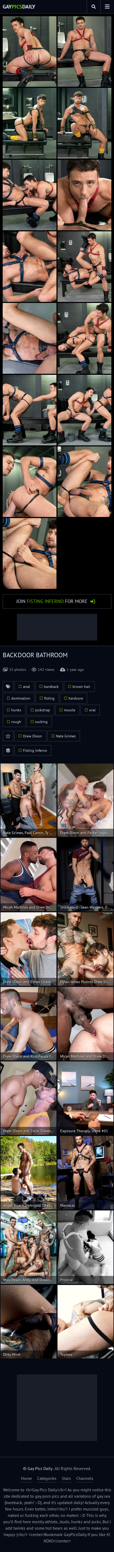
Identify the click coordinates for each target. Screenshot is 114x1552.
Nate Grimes (66, 736)
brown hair (81, 686)
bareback (51, 686)
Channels (84, 1478)
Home (26, 1478)
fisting (49, 698)
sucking (41, 721)
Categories (46, 1478)
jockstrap (42, 710)
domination (20, 698)
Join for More (52, 601)
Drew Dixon (32, 736)
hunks (16, 710)
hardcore (76, 698)
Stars (66, 1478)
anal (26, 686)
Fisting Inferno (35, 750)
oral (92, 710)
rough (16, 721)
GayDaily (19, 6)
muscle (69, 710)
